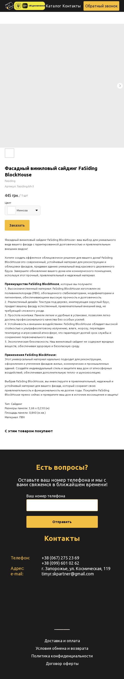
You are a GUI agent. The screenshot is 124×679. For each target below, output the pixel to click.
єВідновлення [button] (37, 6)
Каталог (53, 6)
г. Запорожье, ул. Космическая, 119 (76, 568)
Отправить (62, 522)
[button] (101, 6)
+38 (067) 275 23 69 (60, 557)
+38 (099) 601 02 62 (60, 563)
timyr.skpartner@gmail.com (68, 573)
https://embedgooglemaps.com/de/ (60, 629)
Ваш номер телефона (45, 496)
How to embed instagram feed (66, 629)
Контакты (72, 6)
